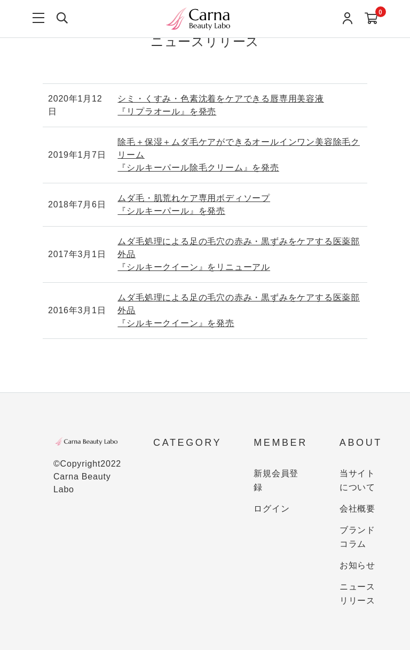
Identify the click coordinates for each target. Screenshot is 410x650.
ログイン (271, 508)
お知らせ (357, 565)
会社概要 (357, 508)
